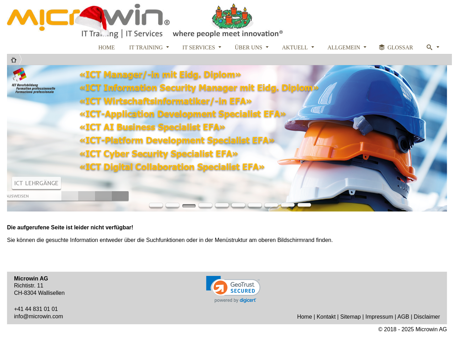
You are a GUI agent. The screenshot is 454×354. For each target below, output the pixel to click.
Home (304, 317)
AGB (403, 317)
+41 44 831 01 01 (36, 309)
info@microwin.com (38, 316)
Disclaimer (427, 317)
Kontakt (326, 317)
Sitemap (350, 317)
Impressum (379, 317)
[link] (233, 289)
